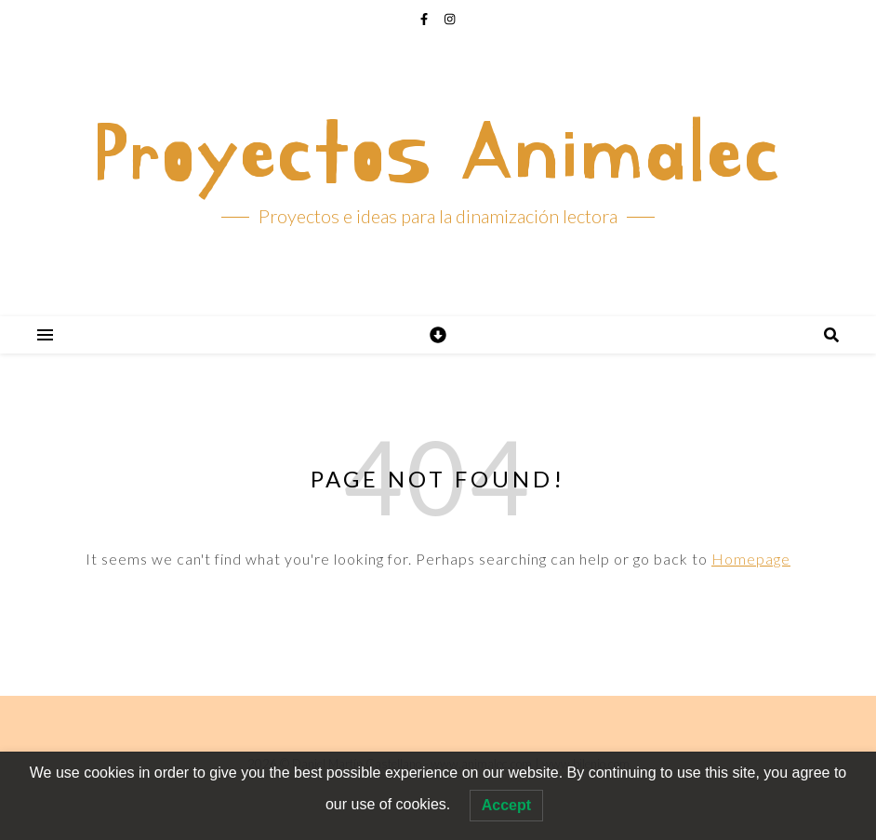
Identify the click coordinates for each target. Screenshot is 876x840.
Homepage (750, 558)
